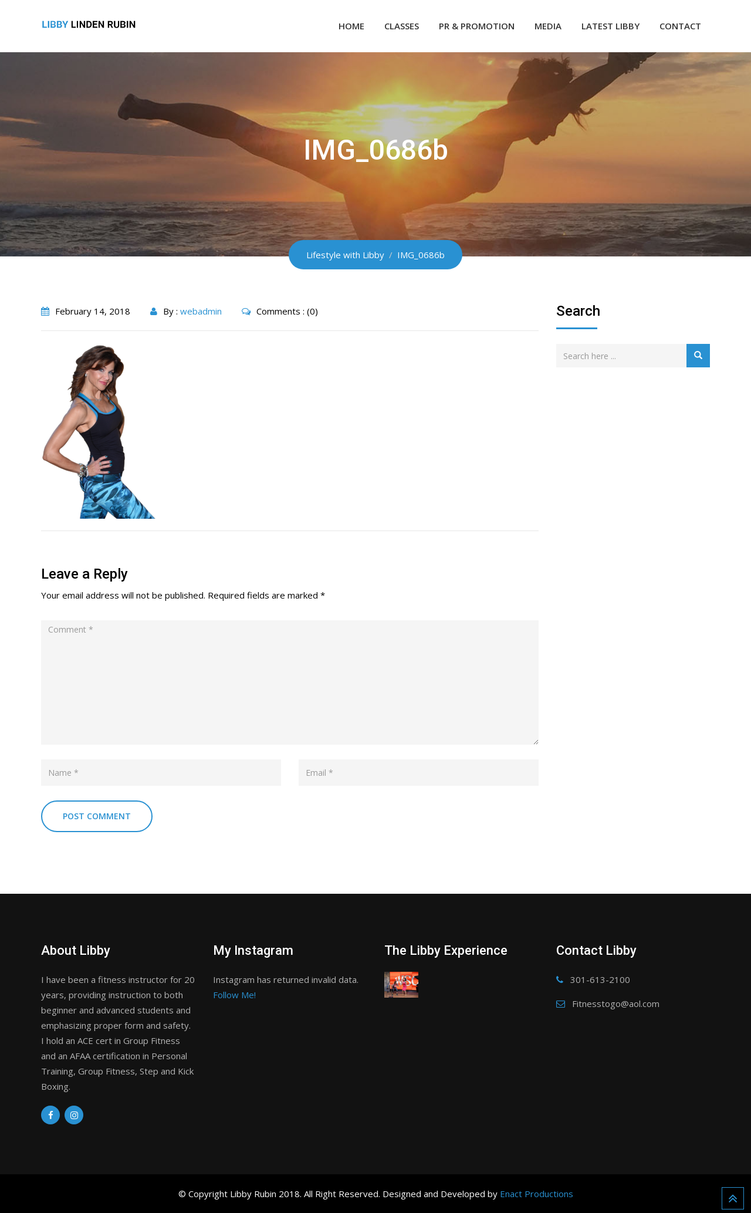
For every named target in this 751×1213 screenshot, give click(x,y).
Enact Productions (536, 1194)
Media (548, 26)
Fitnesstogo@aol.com (615, 1003)
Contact (680, 26)
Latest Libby (610, 26)
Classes (401, 26)
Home (351, 26)
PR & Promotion (477, 26)
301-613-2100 (600, 979)
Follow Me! (234, 995)
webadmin (201, 311)
